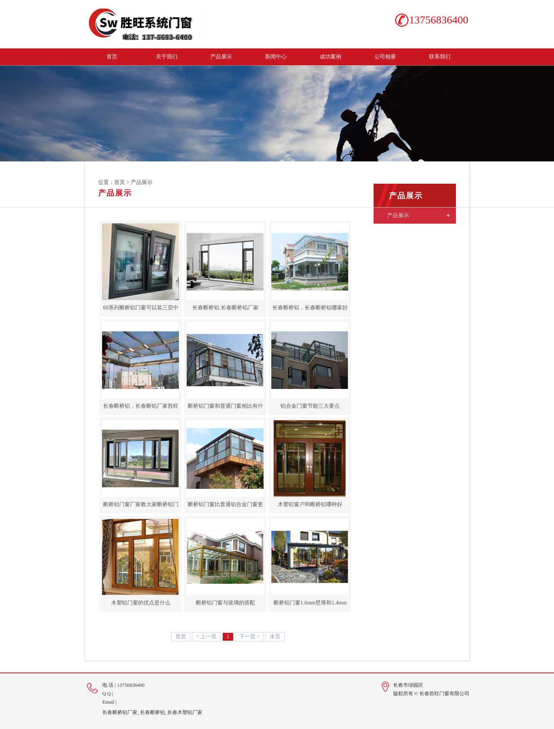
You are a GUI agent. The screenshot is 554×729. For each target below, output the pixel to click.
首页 (112, 57)
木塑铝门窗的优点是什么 (140, 603)
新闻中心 (276, 57)
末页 (275, 636)
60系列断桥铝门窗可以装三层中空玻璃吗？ (140, 310)
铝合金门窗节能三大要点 (309, 406)
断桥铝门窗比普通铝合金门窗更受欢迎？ (225, 506)
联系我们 (440, 57)
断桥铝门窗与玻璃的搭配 (225, 603)
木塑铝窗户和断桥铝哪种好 (309, 504)
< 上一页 (206, 636)
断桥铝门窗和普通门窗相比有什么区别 (225, 408)
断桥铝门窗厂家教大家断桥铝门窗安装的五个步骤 (140, 506)
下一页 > (249, 636)
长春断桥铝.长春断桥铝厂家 (225, 308)
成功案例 (330, 57)
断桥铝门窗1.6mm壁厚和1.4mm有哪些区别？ (310, 605)
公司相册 (385, 57)
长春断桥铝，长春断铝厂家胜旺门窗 (140, 408)
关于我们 (166, 57)
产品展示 (221, 57)
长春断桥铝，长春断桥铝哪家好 (309, 308)
